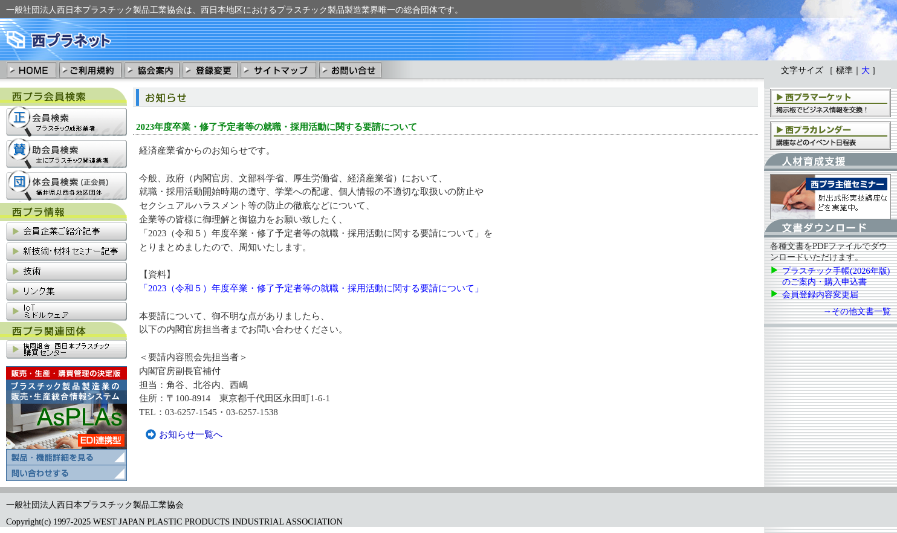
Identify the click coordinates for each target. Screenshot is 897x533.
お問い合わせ (350, 69)
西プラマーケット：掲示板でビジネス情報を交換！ (830, 102)
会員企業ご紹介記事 (66, 232)
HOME (31, 69)
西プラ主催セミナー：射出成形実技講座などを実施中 (830, 196)
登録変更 (210, 69)
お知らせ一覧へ (190, 434)
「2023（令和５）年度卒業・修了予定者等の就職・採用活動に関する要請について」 (311, 288)
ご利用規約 (90, 69)
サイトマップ (278, 69)
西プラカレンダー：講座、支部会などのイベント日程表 (830, 135)
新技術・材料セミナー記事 (66, 252)
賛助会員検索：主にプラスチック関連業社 (66, 154)
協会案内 (152, 69)
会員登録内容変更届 (820, 294)
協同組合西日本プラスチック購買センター (66, 350)
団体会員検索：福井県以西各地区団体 (66, 186)
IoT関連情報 (66, 312)
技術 (66, 272)
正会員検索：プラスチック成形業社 (66, 122)
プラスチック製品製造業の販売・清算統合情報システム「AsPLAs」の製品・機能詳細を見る (66, 415)
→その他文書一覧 (857, 311)
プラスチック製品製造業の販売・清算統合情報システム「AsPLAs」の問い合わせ (66, 473)
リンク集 (66, 292)
